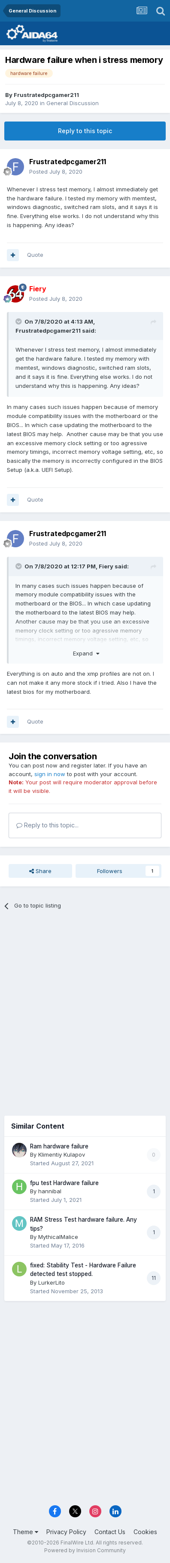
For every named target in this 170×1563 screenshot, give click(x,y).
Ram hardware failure (59, 1146)
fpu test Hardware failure (64, 1182)
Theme (25, 1531)
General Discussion (72, 103)
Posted (55, 171)
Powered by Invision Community (85, 1550)
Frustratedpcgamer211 (46, 94)
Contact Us (109, 1531)
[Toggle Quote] (19, 321)
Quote (35, 254)
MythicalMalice (58, 1236)
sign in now (49, 774)
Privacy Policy (66, 1531)
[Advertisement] (85, 1010)
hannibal (49, 1191)
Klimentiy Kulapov (61, 1154)
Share (40, 870)
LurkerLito (51, 1282)
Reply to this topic (85, 130)
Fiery (106, 566)
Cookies (145, 1531)
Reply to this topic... (47, 825)
